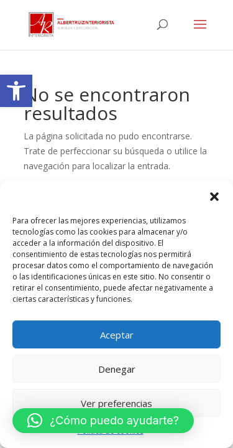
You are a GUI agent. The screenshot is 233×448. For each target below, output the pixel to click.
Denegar (116, 369)
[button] (214, 196)
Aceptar (117, 335)
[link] (16, 91)
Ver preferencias (116, 403)
